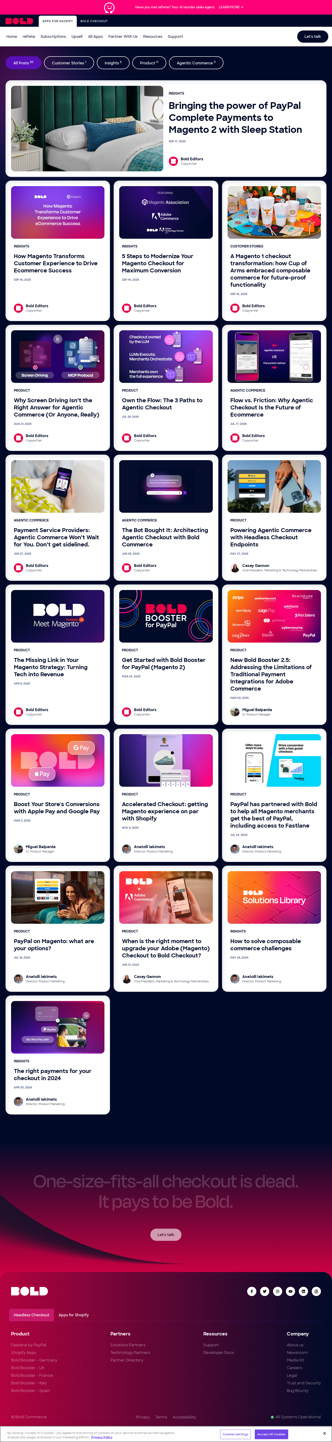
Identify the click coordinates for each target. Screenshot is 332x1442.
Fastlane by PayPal (28, 1345)
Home (11, 36)
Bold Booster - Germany (34, 1360)
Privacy (143, 1417)
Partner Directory (126, 1360)
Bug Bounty (297, 1390)
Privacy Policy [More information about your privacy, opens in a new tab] (102, 1437)
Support (175, 36)
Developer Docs (218, 1352)
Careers (294, 1367)
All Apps (95, 36)
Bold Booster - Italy (29, 1383)
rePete (29, 36)
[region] (166, 1434)
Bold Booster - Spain (30, 1390)
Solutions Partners (127, 1345)
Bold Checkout (94, 21)
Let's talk (313, 36)
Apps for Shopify (57, 21)
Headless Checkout (31, 1315)
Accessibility (184, 1417)
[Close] (325, 1433)
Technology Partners (130, 1352)
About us (295, 1345)
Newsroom (297, 1352)
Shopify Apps (23, 1352)
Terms (161, 1417)
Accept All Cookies (271, 1434)
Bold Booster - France (32, 1375)
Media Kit (295, 1360)
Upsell (77, 36)
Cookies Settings (235, 1434)
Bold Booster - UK (27, 1367)
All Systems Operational (296, 1417)
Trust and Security (304, 1383)
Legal (292, 1375)
